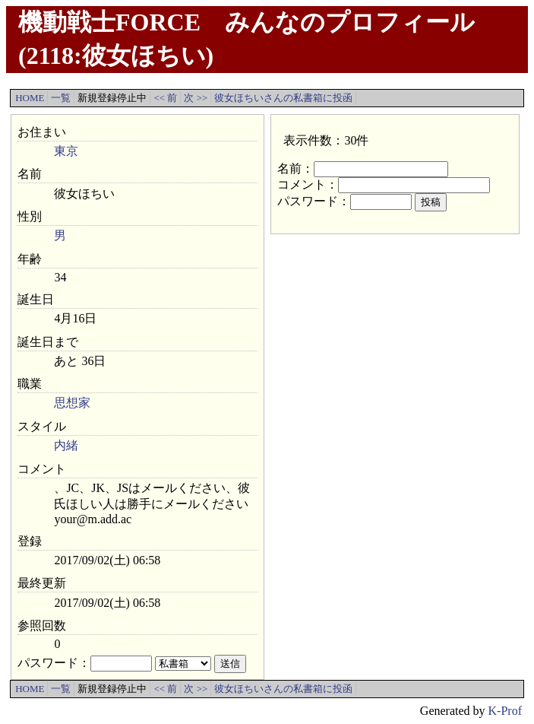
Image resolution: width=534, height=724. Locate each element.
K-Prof (505, 710)
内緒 (66, 445)
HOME (29, 97)
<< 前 (165, 97)
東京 (66, 150)
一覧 (61, 97)
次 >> (195, 97)
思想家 (72, 402)
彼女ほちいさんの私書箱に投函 (283, 97)
